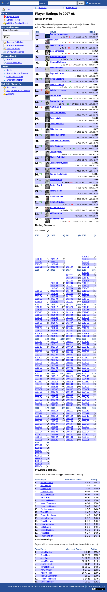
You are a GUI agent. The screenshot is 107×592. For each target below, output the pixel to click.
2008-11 (85, 344)
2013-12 (69, 307)
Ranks (9, 70)
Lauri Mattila (56, 179)
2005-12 (69, 376)
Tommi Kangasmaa (59, 34)
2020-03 (85, 262)
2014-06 (54, 323)
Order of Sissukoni (14, 77)
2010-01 (54, 370)
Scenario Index (13, 49)
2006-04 (54, 397)
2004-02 (85, 402)
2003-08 (38, 421)
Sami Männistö (47, 582)
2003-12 (38, 411)
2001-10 (69, 416)
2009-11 (69, 344)
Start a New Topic (14, 63)
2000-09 (85, 418)
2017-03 (69, 296)
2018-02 (54, 301)
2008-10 (85, 347)
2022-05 (54, 264)
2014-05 (54, 325)
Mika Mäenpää (47, 561)
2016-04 (85, 293)
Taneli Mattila (46, 512)
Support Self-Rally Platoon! (18, 90)
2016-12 (85, 272)
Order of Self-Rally (14, 80)
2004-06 (85, 392)
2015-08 (38, 317)
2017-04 (69, 293)
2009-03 (69, 365)
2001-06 (69, 426)
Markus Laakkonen (48, 576)
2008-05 (85, 360)
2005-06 (69, 392)
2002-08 (54, 421)
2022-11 (54, 262)
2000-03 (85, 434)
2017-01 (69, 301)
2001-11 (69, 413)
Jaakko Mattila (57, 124)
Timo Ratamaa (46, 491)
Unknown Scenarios (15, 52)
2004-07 (85, 389)
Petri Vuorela (46, 573)
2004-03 (85, 400)
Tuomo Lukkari (57, 101)
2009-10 (69, 347)
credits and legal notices (96, 586)
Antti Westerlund (58, 56)
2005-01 (69, 405)
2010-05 (54, 360)
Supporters (11, 87)
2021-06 (69, 267)
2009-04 (69, 363)
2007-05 (38, 394)
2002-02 (54, 437)
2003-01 (38, 440)
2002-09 (54, 418)
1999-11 (38, 448)
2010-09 (54, 349)
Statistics (42, 7)
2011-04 (38, 363)
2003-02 (38, 437)
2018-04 (54, 296)
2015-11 (38, 310)
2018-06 (54, 291)
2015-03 (38, 331)
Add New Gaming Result (17, 23)
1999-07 (38, 458)
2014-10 (54, 312)
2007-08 (38, 387)
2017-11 (69, 275)
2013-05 (69, 325)
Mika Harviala (46, 552)
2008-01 (85, 370)
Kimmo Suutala (57, 202)
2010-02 (54, 368)
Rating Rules (71, 7)
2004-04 (85, 397)
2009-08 (69, 352)
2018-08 (54, 286)
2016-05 (85, 291)
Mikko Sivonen (46, 518)
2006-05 (54, 394)
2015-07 (38, 320)
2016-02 (85, 299)
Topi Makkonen (57, 73)
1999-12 (38, 445)
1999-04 (38, 466)
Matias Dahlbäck (58, 157)
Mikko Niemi (45, 485)
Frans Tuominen (57, 135)
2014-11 (54, 310)
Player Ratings (12, 16)
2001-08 (69, 421)
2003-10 (38, 416)
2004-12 (85, 376)
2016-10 (85, 278)
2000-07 (85, 424)
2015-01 (38, 336)
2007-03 (38, 400)
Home (8, 9)
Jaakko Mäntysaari (59, 163)
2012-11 (85, 310)
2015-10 (38, 312)
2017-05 (69, 291)
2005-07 (69, 389)
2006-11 (54, 379)
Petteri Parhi (56, 185)
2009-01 (69, 370)
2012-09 (85, 315)
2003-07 (38, 424)
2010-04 (54, 363)
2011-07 (38, 355)
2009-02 (69, 368)
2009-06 (69, 357)
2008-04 (85, 363)
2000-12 (85, 411)
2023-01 (38, 267)
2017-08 (69, 283)
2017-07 (69, 286)
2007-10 (38, 381)
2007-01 (38, 405)
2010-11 (54, 344)
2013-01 (69, 336)
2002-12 (54, 411)
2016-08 (85, 283)
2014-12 (54, 307)
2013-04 (69, 328)
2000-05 (85, 429)
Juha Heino (45, 533)
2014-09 (54, 315)
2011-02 (38, 368)
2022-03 (54, 267)
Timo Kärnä (55, 96)
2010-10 (54, 347)
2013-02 (69, 333)
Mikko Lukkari (56, 68)
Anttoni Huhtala (47, 494)
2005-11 (69, 379)
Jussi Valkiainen (47, 500)
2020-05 (85, 259)
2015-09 (38, 315)
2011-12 (38, 341)
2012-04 (85, 328)
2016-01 (85, 301)
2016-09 (85, 280)
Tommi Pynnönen (48, 579)
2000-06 (85, 426)
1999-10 (38, 450)
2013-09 (69, 315)
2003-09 (38, 418)
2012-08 (85, 317)
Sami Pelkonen (57, 219)
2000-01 (85, 440)
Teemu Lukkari (57, 84)
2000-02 (85, 437)
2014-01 (54, 336)
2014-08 (54, 317)
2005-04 (69, 397)
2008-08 (85, 352)
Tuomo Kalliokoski (58, 174)
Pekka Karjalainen (48, 515)
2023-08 (38, 264)
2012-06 (85, 323)
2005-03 (69, 400)
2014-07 (54, 320)
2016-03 (85, 296)
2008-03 (85, 365)
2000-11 (85, 413)
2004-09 (85, 384)
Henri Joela (45, 497)
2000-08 (85, 421)
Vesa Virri (54, 40)
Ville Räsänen (56, 146)
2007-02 (38, 402)
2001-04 (69, 432)
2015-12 (38, 307)
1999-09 (38, 453)
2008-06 (85, 357)
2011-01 (38, 370)
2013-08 (69, 317)
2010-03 (54, 365)
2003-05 (38, 429)
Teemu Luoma (56, 45)
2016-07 (85, 286)
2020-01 (85, 267)
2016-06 (85, 288)
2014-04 (54, 328)
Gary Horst (45, 555)
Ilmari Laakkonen (47, 506)
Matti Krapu (45, 527)
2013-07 (69, 320)
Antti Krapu (55, 107)
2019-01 (38, 301)
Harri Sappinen (57, 196)
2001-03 (69, 434)
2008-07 (85, 355)
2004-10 (85, 381)
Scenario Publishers (15, 42)
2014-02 (54, 333)
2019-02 (38, 299)
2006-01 (54, 405)
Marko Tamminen (48, 503)
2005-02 (69, 402)
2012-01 (85, 336)
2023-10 (38, 262)
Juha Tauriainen (47, 524)
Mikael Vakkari (46, 482)
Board (9, 59)
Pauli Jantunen (47, 509)
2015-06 (38, 323)
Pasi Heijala (55, 118)
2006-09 (54, 384)
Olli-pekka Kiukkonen (60, 140)
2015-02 (38, 333)
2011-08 (38, 352)
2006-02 (54, 402)
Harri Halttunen (47, 567)
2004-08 (85, 387)
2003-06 (38, 426)
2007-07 (38, 389)
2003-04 (38, 432)
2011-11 (38, 344)
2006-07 (54, 389)
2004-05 (85, 394)
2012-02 (85, 333)
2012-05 (85, 325)
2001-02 (69, 437)
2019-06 (38, 291)
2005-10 (69, 381)
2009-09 (69, 349)
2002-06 (54, 426)
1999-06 (38, 461)
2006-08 (54, 387)
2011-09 (38, 349)
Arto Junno (45, 558)
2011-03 (38, 365)
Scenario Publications (15, 45)
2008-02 (85, 368)
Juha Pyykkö (56, 152)
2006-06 (54, 392)
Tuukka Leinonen (58, 112)
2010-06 (54, 357)
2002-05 (54, 429)
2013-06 (69, 323)
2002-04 (54, 432)
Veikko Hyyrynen (58, 90)
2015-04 (38, 328)
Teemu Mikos (56, 191)
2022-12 (54, 259)
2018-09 (54, 283)
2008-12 (85, 341)
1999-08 (38, 456)
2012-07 (85, 320)
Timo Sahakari (46, 536)
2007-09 (38, 384)
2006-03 (54, 400)
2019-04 (38, 296)
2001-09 (69, 418)
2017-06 (69, 288)
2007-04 (38, 397)
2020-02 (85, 264)
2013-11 (69, 310)
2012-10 (85, 312)
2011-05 (38, 360)
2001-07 (69, 424)
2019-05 (38, 293)
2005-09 (69, 384)
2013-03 (69, 331)
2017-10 (69, 278)
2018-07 (54, 288)
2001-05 (69, 429)
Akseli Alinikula (57, 207)
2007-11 (38, 379)
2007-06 (38, 392)
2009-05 (69, 360)
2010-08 (54, 352)
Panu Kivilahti (46, 570)
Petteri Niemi (56, 168)
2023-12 (38, 259)
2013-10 (69, 312)
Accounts (10, 94)
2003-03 (38, 434)
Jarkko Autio (45, 488)
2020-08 (85, 256)
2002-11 (54, 413)
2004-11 (85, 379)
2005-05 (69, 394)
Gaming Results (13, 20)
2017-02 (69, 299)
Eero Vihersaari (57, 51)
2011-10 (38, 347)
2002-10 (54, 416)
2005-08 (69, 387)
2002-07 (54, 424)
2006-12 (54, 376)
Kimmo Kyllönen (58, 62)
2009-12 (69, 341)
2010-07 (54, 355)
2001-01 (69, 440)
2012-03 (85, 331)
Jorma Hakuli (46, 564)
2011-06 (38, 357)
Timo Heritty (45, 521)
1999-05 (38, 464)
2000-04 (85, 432)
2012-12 (85, 307)
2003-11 (38, 413)
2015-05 (38, 325)
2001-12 (69, 411)
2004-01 (85, 405)
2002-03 (54, 434)
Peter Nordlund (57, 79)
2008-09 (85, 349)
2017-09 (69, 280)
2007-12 (38, 376)
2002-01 (54, 440)
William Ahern (56, 213)
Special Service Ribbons (17, 73)
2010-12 (54, 341)
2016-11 (85, 275)
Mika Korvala (56, 129)
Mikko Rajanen (47, 530)
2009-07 (69, 355)
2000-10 (85, 416)
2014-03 (54, 331)
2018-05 (54, 293)
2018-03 (54, 299)
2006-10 (54, 381)
